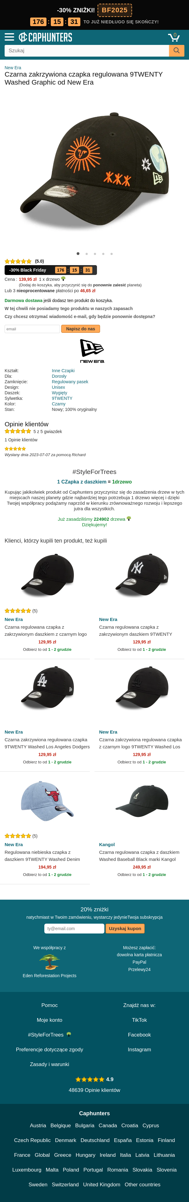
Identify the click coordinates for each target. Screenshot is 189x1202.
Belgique (60, 1125)
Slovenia (167, 1170)
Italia (125, 1155)
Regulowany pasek (70, 381)
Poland (71, 1170)
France (22, 1155)
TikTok (139, 1020)
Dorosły (59, 376)
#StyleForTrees (49, 1035)
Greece (62, 1155)
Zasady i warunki (49, 1064)
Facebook (139, 1035)
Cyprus (151, 1125)
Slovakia (142, 1170)
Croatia (129, 1125)
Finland (166, 1140)
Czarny (59, 403)
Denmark (65, 1140)
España (123, 1140)
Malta (52, 1170)
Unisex (58, 387)
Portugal (93, 1170)
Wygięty (59, 392)
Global (42, 1155)
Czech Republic (32, 1140)
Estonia (145, 1140)
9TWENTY (62, 398)
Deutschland (95, 1140)
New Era (13, 67)
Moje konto (49, 1020)
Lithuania (164, 1155)
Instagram (139, 1050)
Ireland (108, 1155)
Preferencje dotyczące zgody (49, 1050)
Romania (117, 1170)
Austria (38, 1125)
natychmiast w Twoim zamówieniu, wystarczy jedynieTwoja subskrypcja (94, 913)
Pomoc (50, 1005)
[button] (78, 253)
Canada (108, 1125)
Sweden (38, 1185)
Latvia (142, 1155)
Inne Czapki (63, 370)
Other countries (142, 1185)
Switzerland (65, 1185)
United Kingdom (101, 1185)
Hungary (85, 1155)
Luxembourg (27, 1170)
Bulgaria (84, 1125)
